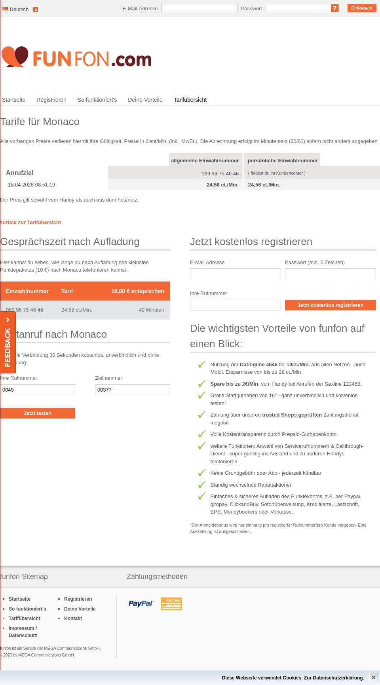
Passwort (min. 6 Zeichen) (315, 262)
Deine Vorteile (145, 100)
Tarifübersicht (190, 100)
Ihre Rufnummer (18, 378)
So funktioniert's (97, 100)
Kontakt (73, 618)
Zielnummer (108, 378)
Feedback (8, 342)
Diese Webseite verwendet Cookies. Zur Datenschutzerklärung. (293, 678)
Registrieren (51, 100)
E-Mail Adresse (207, 262)
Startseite (13, 100)
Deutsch (15, 9)
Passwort (251, 8)
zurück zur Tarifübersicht (30, 222)
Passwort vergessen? (335, 8)
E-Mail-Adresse (140, 8)
